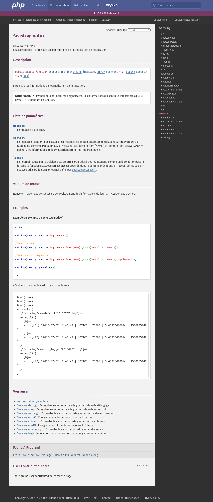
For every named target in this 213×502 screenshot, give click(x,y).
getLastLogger (168, 93)
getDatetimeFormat (171, 89)
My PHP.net (91, 498)
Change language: (116, 29)
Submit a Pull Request (67, 455)
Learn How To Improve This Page (32, 455)
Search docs (163, 5)
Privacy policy (152, 498)
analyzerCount (168, 37)
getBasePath (168, 77)
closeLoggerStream (171, 45)
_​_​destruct (166, 61)
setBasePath (168, 117)
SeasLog (106, 19)
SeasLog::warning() (28, 413)
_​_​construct (167, 49)
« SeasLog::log (159, 19)
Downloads (38, 5)
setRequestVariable (171, 133)
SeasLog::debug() (27, 405)
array (101, 71)
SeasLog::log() (25, 433)
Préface (17, 19)
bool (26, 75)
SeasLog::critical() (27, 421)
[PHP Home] (18, 5)
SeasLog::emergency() (30, 429)
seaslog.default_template (32, 401)
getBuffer (166, 81)
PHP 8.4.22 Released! (106, 13)
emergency (167, 65)
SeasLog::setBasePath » (187, 19)
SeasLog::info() (25, 409)
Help (97, 5)
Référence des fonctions (38, 19)
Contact (106, 498)
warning (165, 137)
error (163, 69)
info (163, 105)
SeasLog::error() (26, 417)
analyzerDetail (169, 41)
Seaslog (93, 19)
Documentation (59, 5)
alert (163, 33)
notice (164, 113)
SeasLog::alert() (26, 425)
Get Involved (81, 5)
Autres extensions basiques (70, 19)
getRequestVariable (171, 101)
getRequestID (168, 97)
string (77, 71)
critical (165, 53)
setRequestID (168, 129)
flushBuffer (167, 73)
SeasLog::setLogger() (84, 169)
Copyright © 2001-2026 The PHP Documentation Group (47, 498)
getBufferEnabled (170, 85)
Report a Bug (90, 455)
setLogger (166, 125)
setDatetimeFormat (171, 121)
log (162, 109)
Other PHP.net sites (127, 498)
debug (164, 57)
